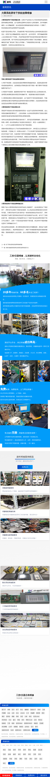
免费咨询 (25, 467)
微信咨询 (43, 775)
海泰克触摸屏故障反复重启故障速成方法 (17, 247)
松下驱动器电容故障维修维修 (14, 244)
